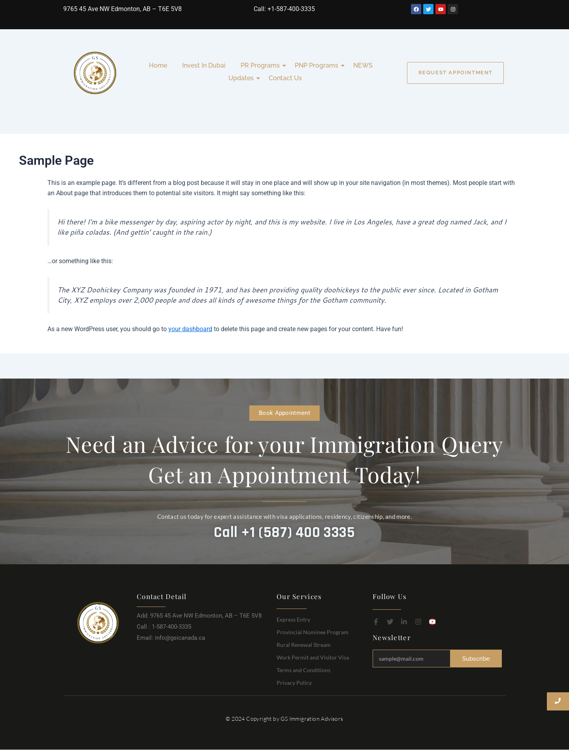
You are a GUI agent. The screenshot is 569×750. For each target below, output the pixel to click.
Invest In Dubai (204, 65)
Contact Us (285, 78)
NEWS (363, 65)
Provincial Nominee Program (313, 632)
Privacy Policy (294, 682)
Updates (242, 78)
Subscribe (476, 658)
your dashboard (190, 329)
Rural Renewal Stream (304, 644)
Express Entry (293, 619)
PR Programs (262, 65)
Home (158, 65)
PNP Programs (318, 65)
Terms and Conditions (303, 670)
